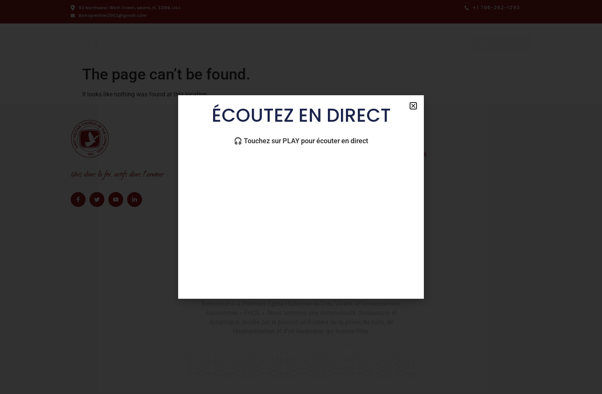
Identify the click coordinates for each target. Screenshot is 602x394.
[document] (301, 197)
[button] (413, 106)
